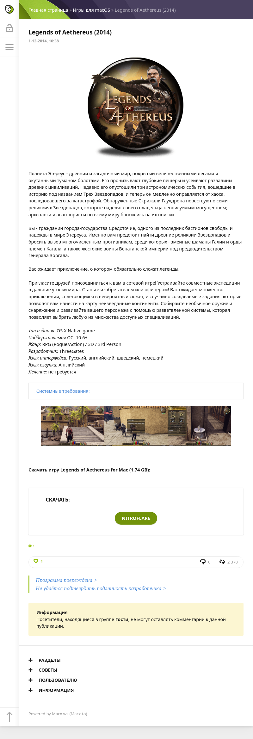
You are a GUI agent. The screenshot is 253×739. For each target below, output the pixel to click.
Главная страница (48, 10)
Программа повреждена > (66, 580)
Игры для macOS (91, 10)
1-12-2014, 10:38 (43, 41)
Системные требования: (63, 391)
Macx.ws (60, 714)
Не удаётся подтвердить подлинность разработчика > (101, 588)
